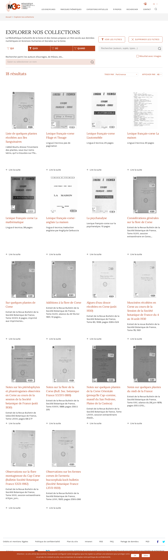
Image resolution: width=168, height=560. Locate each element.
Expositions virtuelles (97, 9)
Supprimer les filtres (145, 39)
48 (158, 74)
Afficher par (148, 74)
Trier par (109, 74)
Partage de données (130, 541)
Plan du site (72, 541)
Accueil (9, 17)
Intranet (88, 541)
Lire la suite (14, 169)
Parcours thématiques (71, 9)
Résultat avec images (148, 56)
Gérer (146, 555)
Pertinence (121, 74)
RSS (101, 541)
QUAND (79, 48)
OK (135, 555)
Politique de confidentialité (47, 541)
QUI (10, 48)
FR (154, 4)
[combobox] (127, 48)
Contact (147, 9)
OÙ (55, 48)
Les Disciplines (48, 9)
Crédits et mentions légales (15, 541)
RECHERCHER (132, 9)
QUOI (33, 48)
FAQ (111, 541)
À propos (117, 9)
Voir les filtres (111, 39)
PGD (147, 541)
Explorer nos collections (24, 17)
